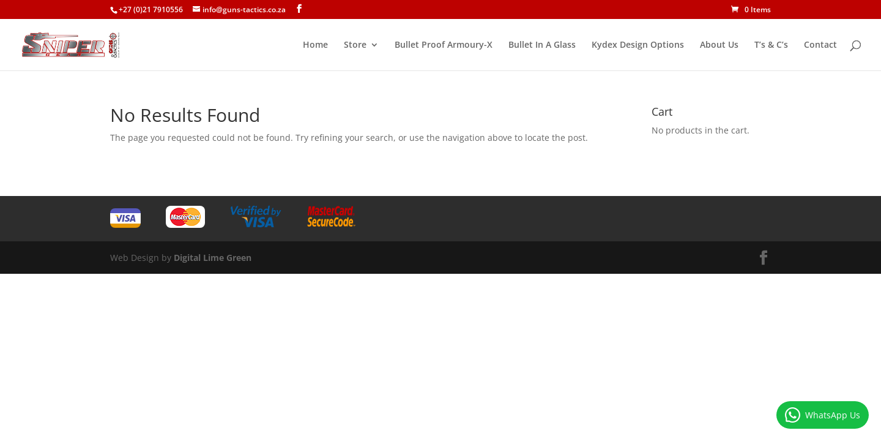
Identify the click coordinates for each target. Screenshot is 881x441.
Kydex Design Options (638, 45)
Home (315, 45)
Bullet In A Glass (542, 45)
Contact (820, 45)
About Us (719, 45)
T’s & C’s (771, 45)
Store (355, 45)
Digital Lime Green (212, 257)
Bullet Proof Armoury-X (444, 45)
